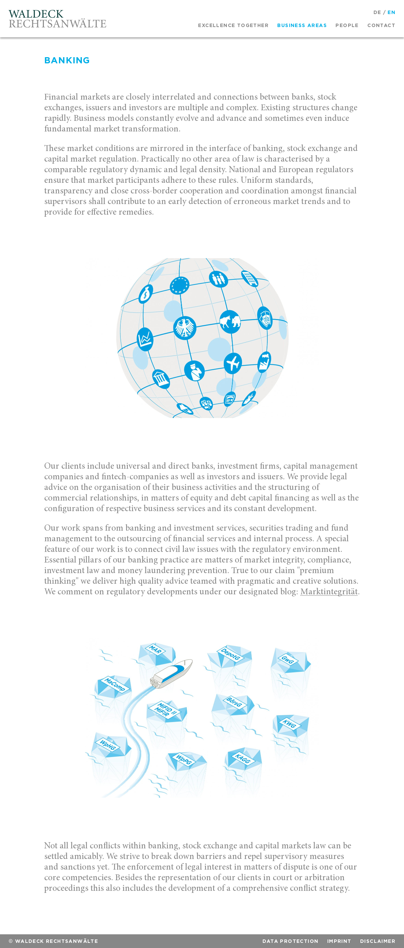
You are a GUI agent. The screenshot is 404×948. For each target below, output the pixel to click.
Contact (381, 25)
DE (377, 12)
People (346, 25)
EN (391, 12)
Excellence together (233, 25)
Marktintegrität (329, 592)
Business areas (302, 25)
